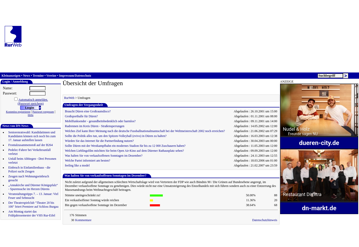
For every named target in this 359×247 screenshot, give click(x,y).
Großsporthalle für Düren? (81, 116)
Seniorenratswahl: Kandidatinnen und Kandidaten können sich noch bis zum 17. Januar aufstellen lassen (32, 136)
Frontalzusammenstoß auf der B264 (30, 145)
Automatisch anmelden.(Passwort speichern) (33, 101)
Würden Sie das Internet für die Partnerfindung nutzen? (99, 141)
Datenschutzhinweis (264, 220)
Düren (164, 232)
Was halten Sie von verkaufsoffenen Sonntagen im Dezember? (104, 155)
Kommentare (83, 220)
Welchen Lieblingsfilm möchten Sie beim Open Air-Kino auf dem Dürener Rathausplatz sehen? (124, 150)
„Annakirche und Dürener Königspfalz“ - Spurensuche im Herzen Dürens (33, 187)
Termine (38, 75)
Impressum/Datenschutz (75, 75)
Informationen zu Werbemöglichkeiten (100, 232)
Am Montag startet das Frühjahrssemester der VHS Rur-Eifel (31, 213)
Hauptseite (9, 232)
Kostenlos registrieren (18, 111)
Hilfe (30, 115)
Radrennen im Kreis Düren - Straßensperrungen (94, 126)
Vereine (51, 75)
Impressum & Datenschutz (55, 232)
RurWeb (69, 98)
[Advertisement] (192, 36)
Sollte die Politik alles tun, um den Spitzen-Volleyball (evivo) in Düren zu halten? (116, 136)
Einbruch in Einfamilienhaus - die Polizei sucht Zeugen (29, 169)
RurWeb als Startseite (142, 232)
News (26, 75)
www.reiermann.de (70, 242)
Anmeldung (27, 232)
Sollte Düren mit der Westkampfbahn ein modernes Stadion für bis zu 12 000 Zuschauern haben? (125, 146)
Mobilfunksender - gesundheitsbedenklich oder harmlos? (100, 121)
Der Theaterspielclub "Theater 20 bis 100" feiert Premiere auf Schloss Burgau (33, 204)
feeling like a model (77, 165)
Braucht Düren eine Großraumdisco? (88, 111)
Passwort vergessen (43, 111)
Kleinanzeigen (11, 75)
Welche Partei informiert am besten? (87, 160)
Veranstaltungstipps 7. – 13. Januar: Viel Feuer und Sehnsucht (33, 196)
